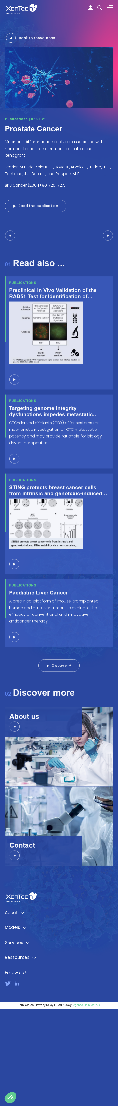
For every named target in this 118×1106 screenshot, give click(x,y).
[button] (10, 1098)
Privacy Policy (44, 1102)
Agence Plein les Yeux (86, 1102)
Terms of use (26, 1102)
